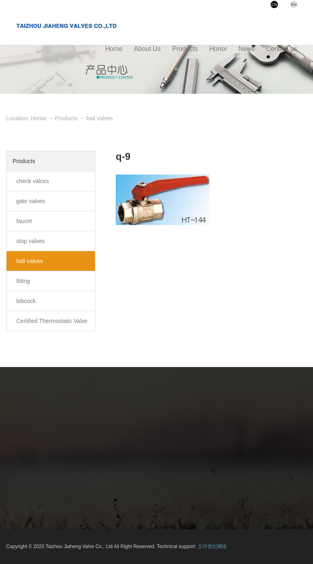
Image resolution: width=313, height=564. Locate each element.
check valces (32, 181)
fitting (23, 281)
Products (66, 118)
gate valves (30, 201)
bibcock (25, 301)
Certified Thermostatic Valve (52, 321)
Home (38, 118)
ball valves (99, 118)
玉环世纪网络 (212, 546)
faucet (24, 221)
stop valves (30, 241)
